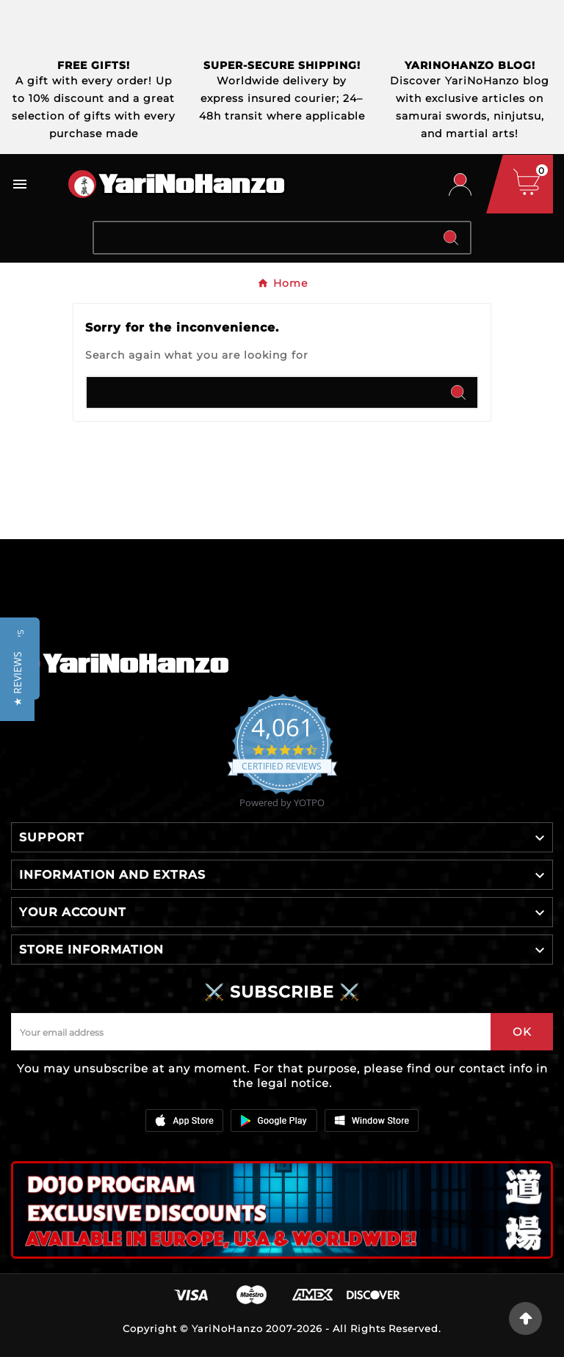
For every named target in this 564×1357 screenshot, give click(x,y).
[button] (17, 679)
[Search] (263, 237)
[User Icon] (460, 184)
